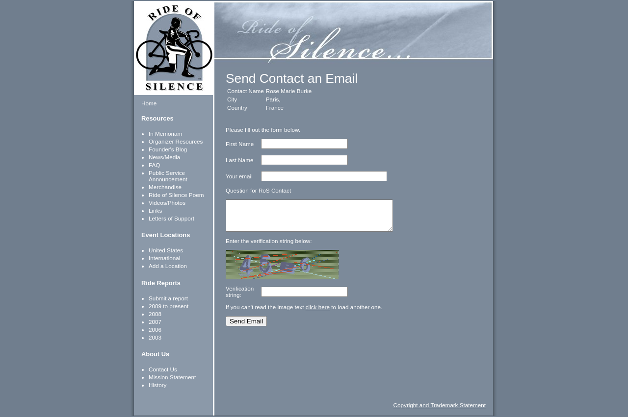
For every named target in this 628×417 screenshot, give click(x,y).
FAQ (154, 165)
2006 (155, 329)
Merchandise (165, 187)
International (164, 258)
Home (149, 103)
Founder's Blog (168, 149)
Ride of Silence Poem (176, 195)
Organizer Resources (176, 141)
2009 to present (168, 306)
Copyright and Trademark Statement (439, 405)
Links (155, 210)
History (157, 385)
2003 (155, 337)
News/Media (164, 157)
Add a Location (168, 266)
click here (318, 313)
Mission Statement (172, 377)
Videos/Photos (167, 202)
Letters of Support (171, 218)
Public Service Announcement (168, 176)
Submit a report (168, 298)
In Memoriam (165, 133)
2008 (155, 314)
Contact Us (163, 369)
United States (166, 250)
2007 (155, 322)
